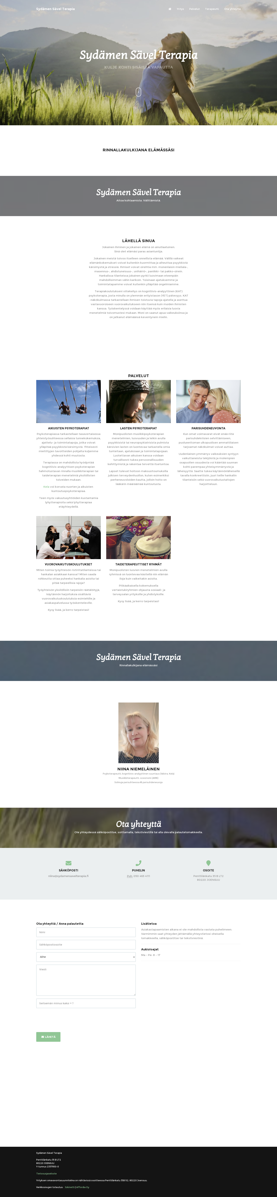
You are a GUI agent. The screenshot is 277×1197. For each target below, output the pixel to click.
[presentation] (63, 1018)
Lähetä (48, 1037)
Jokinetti (70, 1187)
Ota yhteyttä (232, 9)
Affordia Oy (82, 1187)
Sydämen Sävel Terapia (55, 9)
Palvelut (194, 9)
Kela (46, 486)
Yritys (180, 9)
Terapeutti (212, 9)
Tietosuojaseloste (46, 1173)
